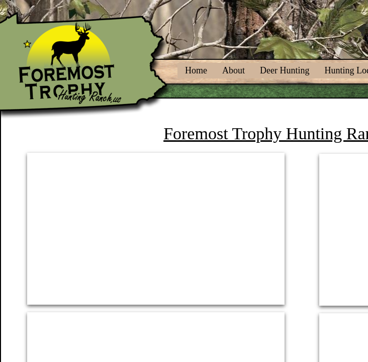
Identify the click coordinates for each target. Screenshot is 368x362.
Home (196, 70)
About (233, 70)
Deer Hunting (284, 70)
